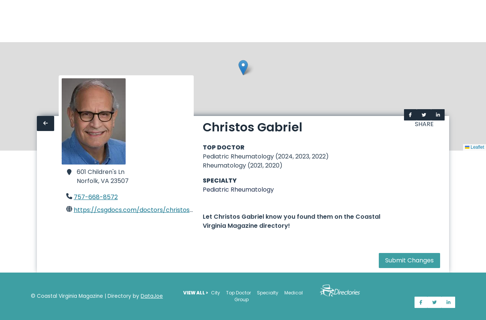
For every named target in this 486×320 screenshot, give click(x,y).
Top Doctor (238, 293)
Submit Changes (409, 260)
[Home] (4, 21)
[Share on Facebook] (410, 114)
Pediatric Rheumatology (238, 189)
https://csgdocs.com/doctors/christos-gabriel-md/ (152, 210)
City (215, 293)
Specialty (267, 293)
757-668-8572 (96, 197)
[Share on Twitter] (424, 114)
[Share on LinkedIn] (438, 114)
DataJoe (152, 296)
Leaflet (474, 147)
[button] (243, 67)
